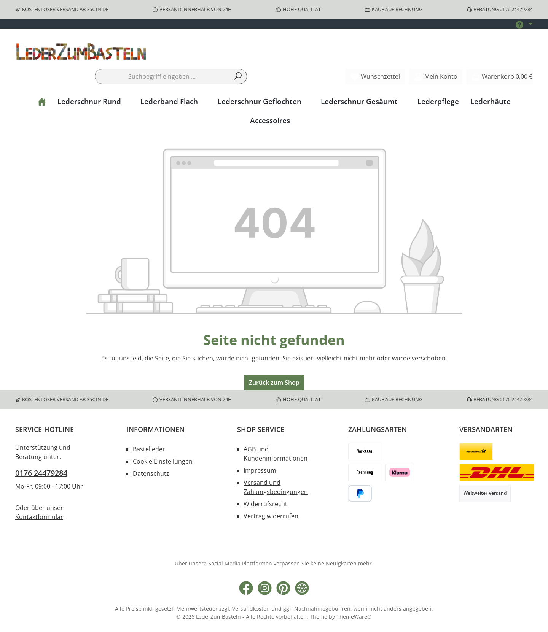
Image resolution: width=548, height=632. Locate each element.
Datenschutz (151, 473)
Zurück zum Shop (274, 382)
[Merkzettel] (375, 76)
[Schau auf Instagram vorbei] (264, 588)
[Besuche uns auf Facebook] (246, 588)
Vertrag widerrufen (271, 516)
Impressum (260, 470)
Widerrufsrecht (265, 504)
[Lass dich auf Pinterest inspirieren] (283, 588)
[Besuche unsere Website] (302, 588)
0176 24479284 (41, 473)
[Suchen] (238, 76)
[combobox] (162, 76)
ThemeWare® (354, 616)
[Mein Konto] (435, 76)
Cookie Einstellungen (163, 461)
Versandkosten (251, 608)
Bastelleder (149, 449)
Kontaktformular (39, 517)
